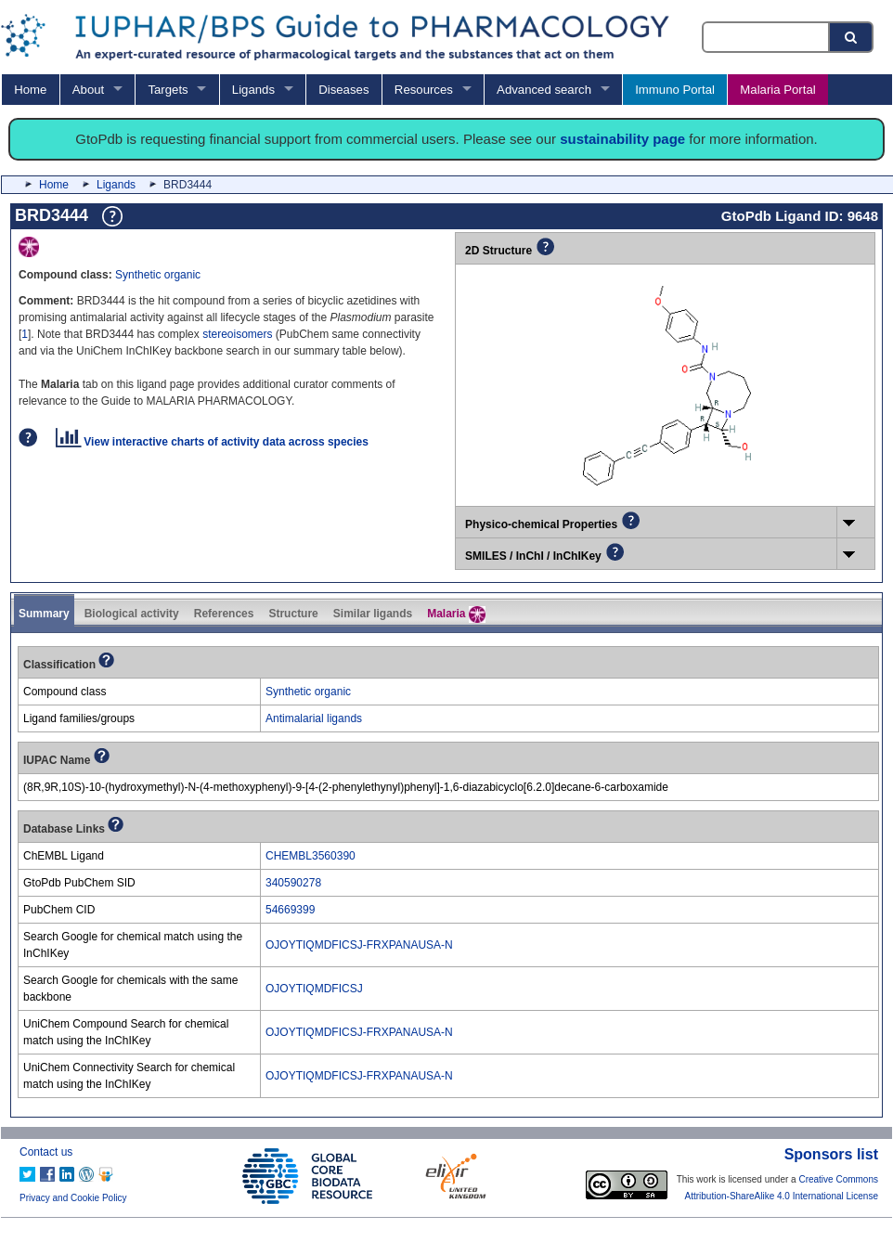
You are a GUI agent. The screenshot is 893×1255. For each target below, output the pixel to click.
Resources (424, 90)
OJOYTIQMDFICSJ (314, 988)
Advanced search (544, 90)
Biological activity (131, 613)
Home (30, 90)
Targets (168, 90)
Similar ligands (372, 613)
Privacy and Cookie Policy (73, 1198)
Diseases (343, 90)
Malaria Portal (777, 90)
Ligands (253, 90)
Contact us (45, 1151)
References (224, 613)
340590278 (293, 882)
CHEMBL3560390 (310, 855)
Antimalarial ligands (313, 718)
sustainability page (622, 139)
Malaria (456, 614)
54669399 (290, 909)
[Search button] (852, 37)
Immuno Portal (675, 90)
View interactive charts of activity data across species (212, 441)
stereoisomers (239, 334)
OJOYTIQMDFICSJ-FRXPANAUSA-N (359, 944)
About (88, 90)
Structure (292, 613)
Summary (44, 613)
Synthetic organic (158, 274)
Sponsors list (831, 1154)
